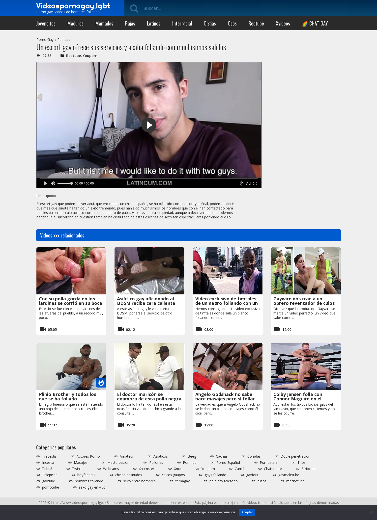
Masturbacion (118, 463)
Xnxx (177, 469)
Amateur (127, 456)
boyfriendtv (86, 475)
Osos (232, 23)
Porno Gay (45, 39)
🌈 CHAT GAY (315, 23)
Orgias (210, 23)
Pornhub (190, 463)
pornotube (50, 487)
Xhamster (146, 469)
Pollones (156, 463)
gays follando (215, 475)
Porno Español (228, 463)
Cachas (222, 456)
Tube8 (47, 469)
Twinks (77, 469)
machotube (295, 481)
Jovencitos (46, 23)
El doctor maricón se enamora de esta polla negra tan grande (149, 398)
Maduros (75, 23)
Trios (301, 463)
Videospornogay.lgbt (73, 5)
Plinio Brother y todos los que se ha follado (67, 396)
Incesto (48, 463)
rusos (262, 481)
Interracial (182, 23)
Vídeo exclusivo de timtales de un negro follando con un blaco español (226, 303)
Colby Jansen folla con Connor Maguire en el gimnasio (297, 398)
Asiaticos (160, 456)
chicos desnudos (128, 475)
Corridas (254, 456)
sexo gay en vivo (92, 487)
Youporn (90, 55)
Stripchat (309, 469)
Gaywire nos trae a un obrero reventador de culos (304, 301)
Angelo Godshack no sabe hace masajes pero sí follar (225, 396)
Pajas (130, 23)
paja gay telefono (223, 481)
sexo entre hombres (139, 481)
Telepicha (50, 475)
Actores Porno (88, 456)
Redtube (256, 23)
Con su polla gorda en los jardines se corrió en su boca (70, 301)
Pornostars (269, 463)
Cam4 (239, 469)
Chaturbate (273, 469)
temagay (182, 481)
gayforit (252, 475)
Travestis (49, 456)
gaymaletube (288, 475)
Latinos (153, 23)
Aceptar (247, 512)
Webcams (111, 469)
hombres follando (89, 481)
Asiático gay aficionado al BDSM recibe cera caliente (146, 301)
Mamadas (104, 23)
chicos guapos (173, 475)
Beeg (192, 456)
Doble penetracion (295, 456)
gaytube (48, 481)
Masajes (80, 463)
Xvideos (283, 23)
